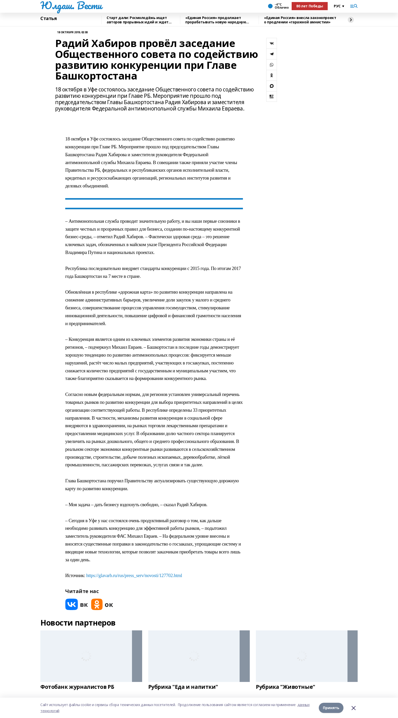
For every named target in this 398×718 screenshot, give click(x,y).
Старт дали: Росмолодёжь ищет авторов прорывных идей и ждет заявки (138, 20)
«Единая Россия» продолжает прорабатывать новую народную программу (215, 20)
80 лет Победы (309, 6)
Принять (331, 707)
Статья (48, 18)
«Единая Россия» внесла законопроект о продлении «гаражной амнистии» (300, 20)
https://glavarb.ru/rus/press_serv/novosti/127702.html (134, 575)
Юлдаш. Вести (71, 5)
